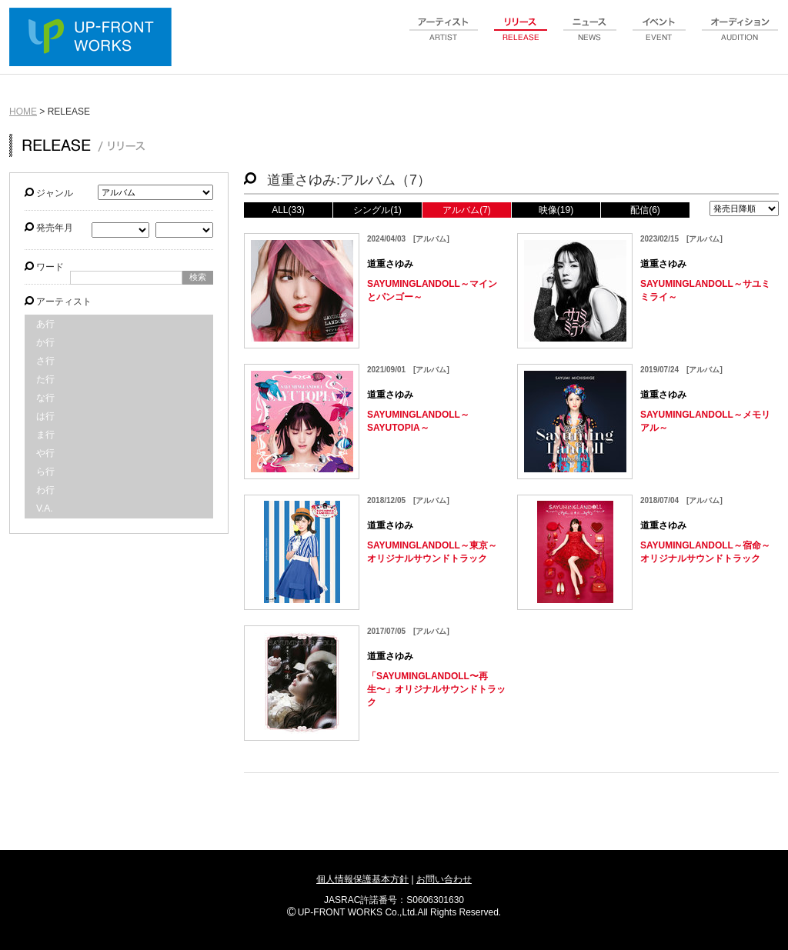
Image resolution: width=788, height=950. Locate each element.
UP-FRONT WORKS (94, 38)
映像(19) (556, 210)
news (590, 37)
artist (444, 37)
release (521, 37)
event (659, 37)
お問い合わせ (444, 879)
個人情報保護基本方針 (362, 879)
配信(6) (645, 210)
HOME (23, 111)
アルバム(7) (466, 210)
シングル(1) (377, 210)
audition (740, 37)
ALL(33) (288, 210)
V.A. (44, 508)
